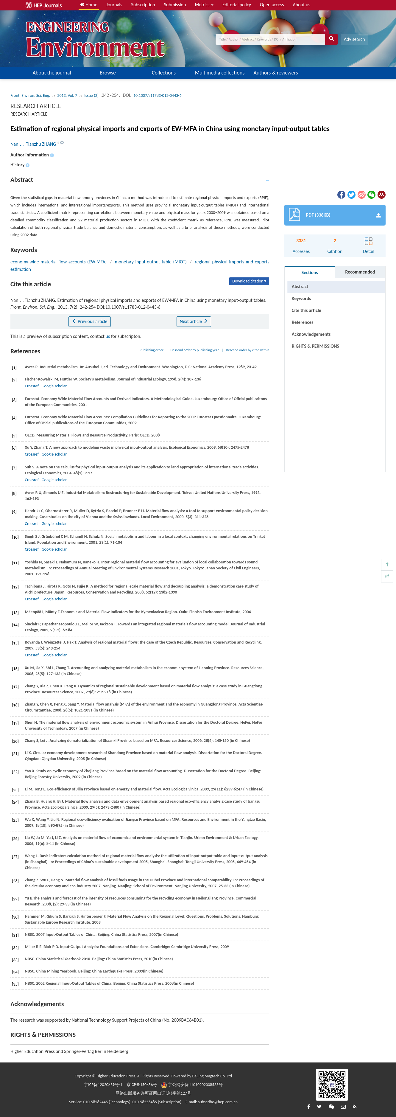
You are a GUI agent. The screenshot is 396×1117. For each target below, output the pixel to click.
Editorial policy (236, 4)
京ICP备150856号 (142, 1084)
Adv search (354, 39)
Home (88, 4)
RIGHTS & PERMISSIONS (315, 334)
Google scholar (54, 386)
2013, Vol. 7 (67, 95)
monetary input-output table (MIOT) (151, 262)
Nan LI (16, 144)
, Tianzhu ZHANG (40, 144)
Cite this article (306, 310)
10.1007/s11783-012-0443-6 (157, 95)
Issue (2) (91, 95)
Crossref (31, 386)
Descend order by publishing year (195, 350)
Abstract (300, 286)
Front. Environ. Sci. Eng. (30, 95)
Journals (114, 4)
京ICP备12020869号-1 (103, 1084)
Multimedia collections (219, 72)
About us (301, 4)
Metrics (204, 4)
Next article (194, 321)
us (108, 336)
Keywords (301, 298)
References (303, 322)
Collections (164, 72)
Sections (310, 272)
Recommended (360, 272)
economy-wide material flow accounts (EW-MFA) (58, 262)
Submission (175, 4)
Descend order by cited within (247, 350)
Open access (272, 4)
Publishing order (151, 350)
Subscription (143, 4)
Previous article (89, 321)
